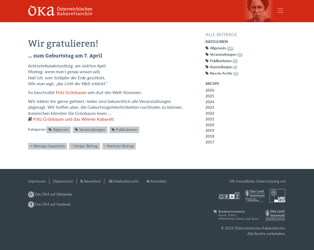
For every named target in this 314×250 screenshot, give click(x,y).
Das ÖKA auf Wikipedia (50, 194)
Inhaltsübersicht (126, 181)
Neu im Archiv (224, 73)
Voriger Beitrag (86, 146)
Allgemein (61, 129)
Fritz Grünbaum (71, 92)
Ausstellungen (224, 67)
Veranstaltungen (92, 129)
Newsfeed (92, 181)
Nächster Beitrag (120, 146)
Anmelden (158, 181)
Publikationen (126, 129)
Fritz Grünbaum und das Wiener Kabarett (73, 119)
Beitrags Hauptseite (49, 146)
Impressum (37, 181)
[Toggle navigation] (280, 10)
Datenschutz (63, 181)
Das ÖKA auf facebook (49, 204)
